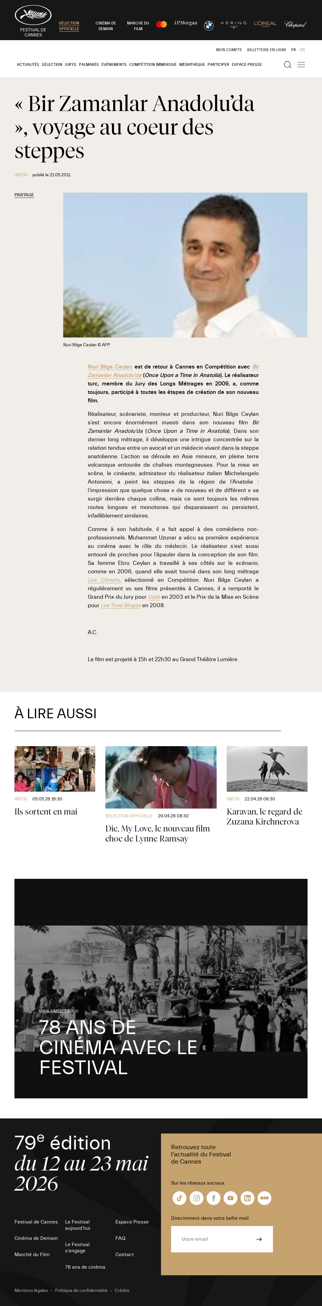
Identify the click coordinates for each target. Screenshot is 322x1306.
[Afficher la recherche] (288, 65)
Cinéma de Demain (36, 1238)
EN (302, 50)
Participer (218, 64)
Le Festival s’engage (77, 1248)
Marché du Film (32, 1254)
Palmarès (89, 64)
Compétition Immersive (153, 64)
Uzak (154, 597)
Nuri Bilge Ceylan (110, 367)
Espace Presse (247, 64)
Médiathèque (192, 64)
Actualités (28, 64)
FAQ (120, 1238)
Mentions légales (31, 1290)
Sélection (52, 64)
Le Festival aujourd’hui (77, 1225)
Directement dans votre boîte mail (210, 1218)
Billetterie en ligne (266, 50)
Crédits (122, 1290)
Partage (24, 195)
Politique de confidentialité (81, 1290)
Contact (124, 1254)
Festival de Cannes (36, 1222)
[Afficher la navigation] (301, 64)
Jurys (70, 64)
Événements (114, 64)
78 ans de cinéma (85, 1267)
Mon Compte (229, 50)
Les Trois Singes (121, 605)
